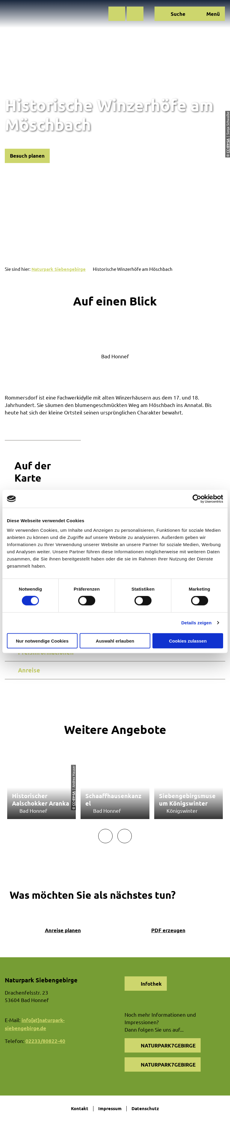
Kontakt (79, 1108)
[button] (116, 14)
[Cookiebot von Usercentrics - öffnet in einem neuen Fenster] (197, 498)
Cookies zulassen (188, 640)
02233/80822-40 (45, 1041)
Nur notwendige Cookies (42, 640)
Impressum (110, 1108)
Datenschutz (145, 1108)
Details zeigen (196, 622)
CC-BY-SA (73, 798)
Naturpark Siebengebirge (58, 269)
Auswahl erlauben (115, 640)
